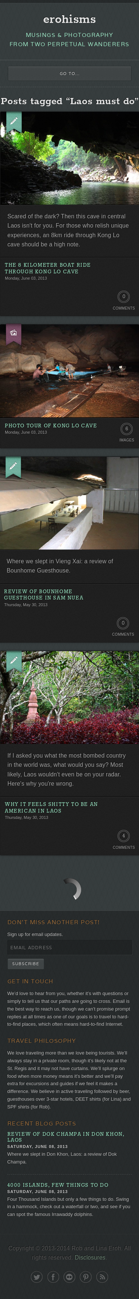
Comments (124, 308)
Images (126, 440)
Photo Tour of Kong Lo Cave (51, 426)
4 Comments (124, 837)
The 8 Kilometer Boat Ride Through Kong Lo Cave (48, 268)
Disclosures (90, 1257)
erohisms (69, 19)
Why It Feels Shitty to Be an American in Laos (51, 807)
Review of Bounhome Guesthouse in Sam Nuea (43, 595)
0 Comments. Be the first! (124, 298)
